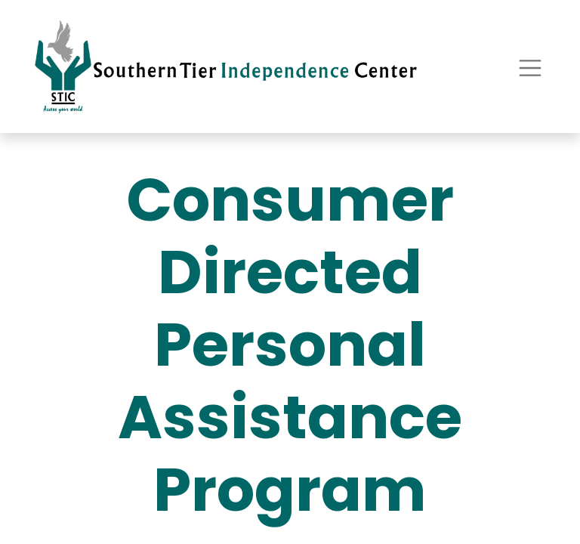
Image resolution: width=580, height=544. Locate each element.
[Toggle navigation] (530, 66)
